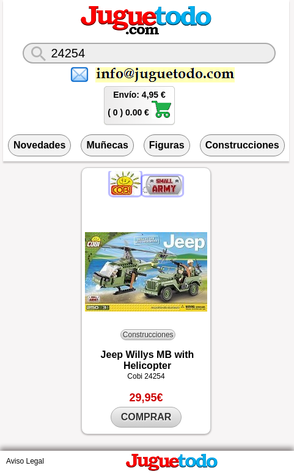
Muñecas (107, 145)
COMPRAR (146, 417)
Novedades (39, 145)
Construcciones (242, 145)
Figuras (167, 145)
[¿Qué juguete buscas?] (149, 53)
